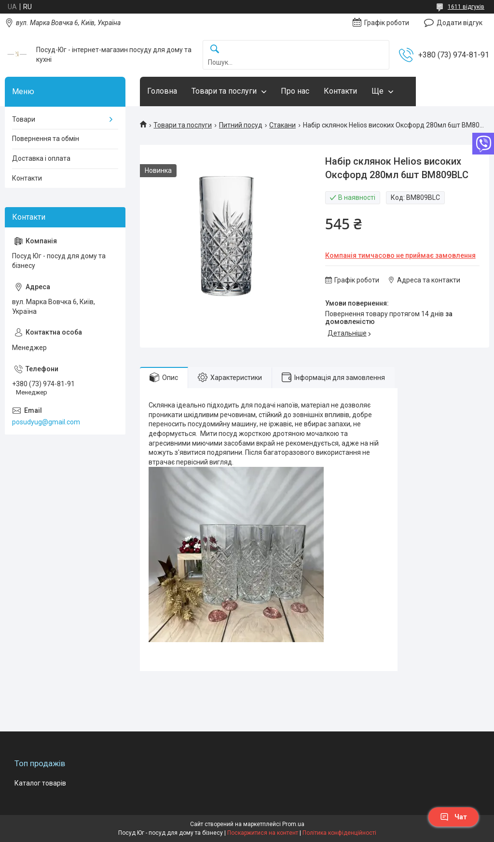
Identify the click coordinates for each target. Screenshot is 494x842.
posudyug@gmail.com (46, 422)
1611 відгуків (466, 6)
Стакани (282, 125)
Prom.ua (293, 824)
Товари (23, 119)
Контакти (340, 91)
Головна (162, 91)
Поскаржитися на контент (262, 832)
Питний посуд (240, 125)
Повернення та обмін (45, 138)
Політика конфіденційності (339, 832)
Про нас (295, 91)
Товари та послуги (224, 91)
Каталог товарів (40, 783)
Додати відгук (459, 23)
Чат (453, 817)
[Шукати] (214, 49)
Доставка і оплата (41, 158)
